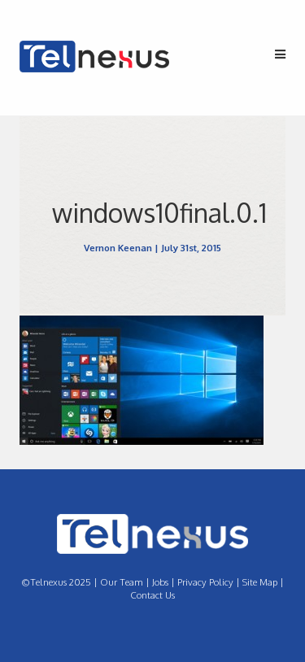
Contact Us (152, 595)
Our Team (121, 582)
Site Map (259, 582)
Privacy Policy (205, 582)
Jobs (160, 582)
